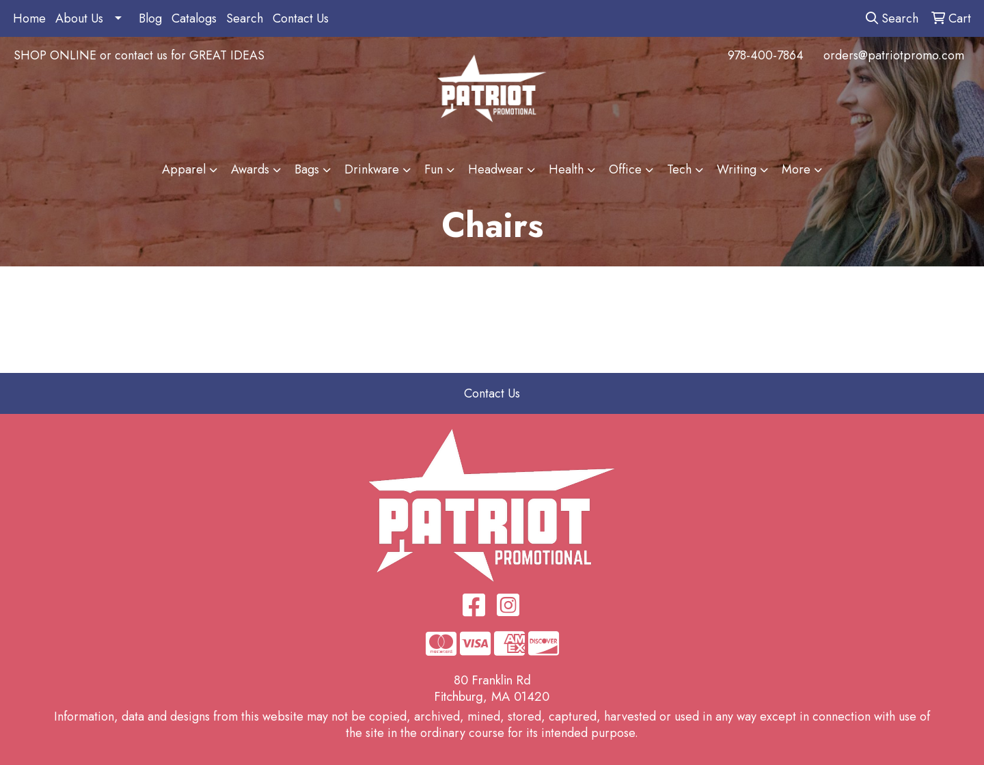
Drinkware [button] (371, 169)
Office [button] (625, 169)
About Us (79, 18)
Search (244, 18)
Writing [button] (736, 169)
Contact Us (301, 18)
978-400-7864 (766, 55)
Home (29, 18)
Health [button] (566, 169)
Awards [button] (250, 169)
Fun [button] (433, 169)
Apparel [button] (184, 169)
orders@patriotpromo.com (893, 55)
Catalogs (194, 18)
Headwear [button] (495, 169)
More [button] (796, 169)
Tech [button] (679, 169)
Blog (150, 18)
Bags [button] (307, 169)
